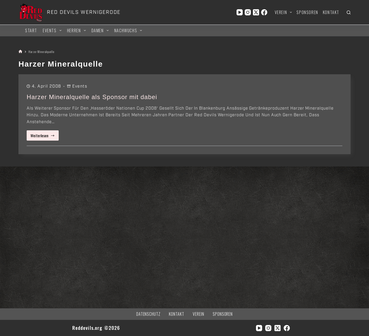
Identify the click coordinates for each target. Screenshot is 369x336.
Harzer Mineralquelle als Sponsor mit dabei (92, 96)
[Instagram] (248, 12)
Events (53, 30)
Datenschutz (148, 314)
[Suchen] (349, 12)
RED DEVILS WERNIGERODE (83, 12)
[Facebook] (264, 12)
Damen (100, 30)
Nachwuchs (129, 30)
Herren (77, 30)
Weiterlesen (44, 137)
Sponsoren (307, 12)
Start (31, 30)
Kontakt (331, 12)
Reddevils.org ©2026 (96, 327)
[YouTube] (240, 12)
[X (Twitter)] (256, 12)
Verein (284, 12)
